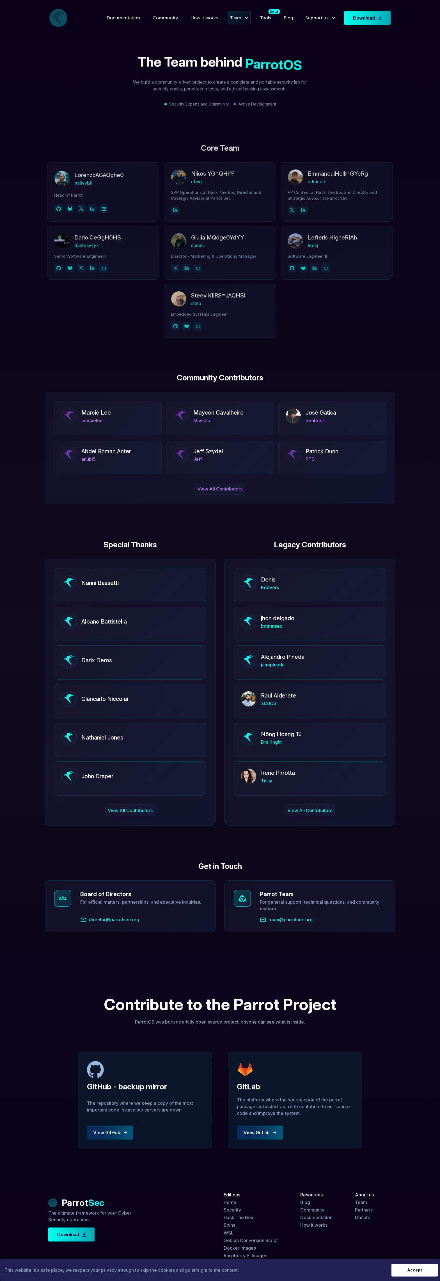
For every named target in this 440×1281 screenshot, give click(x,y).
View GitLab (260, 1133)
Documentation (123, 17)
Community (165, 17)
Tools (265, 17)
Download (367, 18)
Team (239, 18)
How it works (204, 17)
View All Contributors (220, 488)
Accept (414, 1270)
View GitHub (110, 1133)
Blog (288, 17)
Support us (320, 18)
